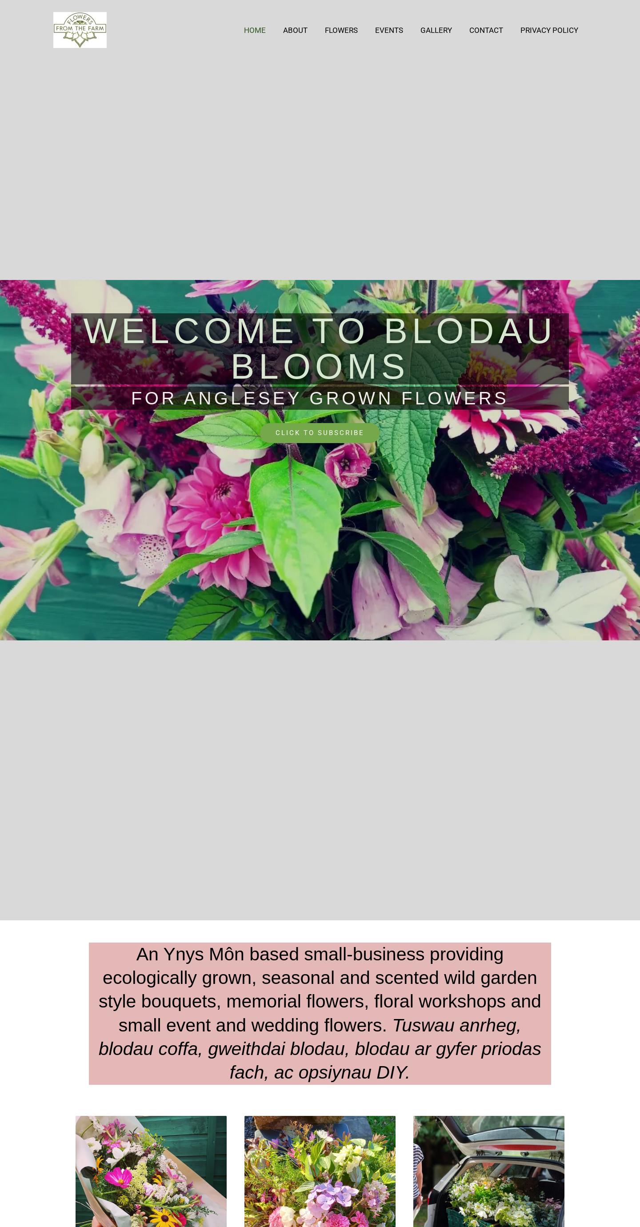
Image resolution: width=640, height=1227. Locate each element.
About (307, 30)
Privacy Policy (550, 30)
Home (269, 30)
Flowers (351, 30)
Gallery (441, 30)
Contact (489, 30)
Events (397, 30)
